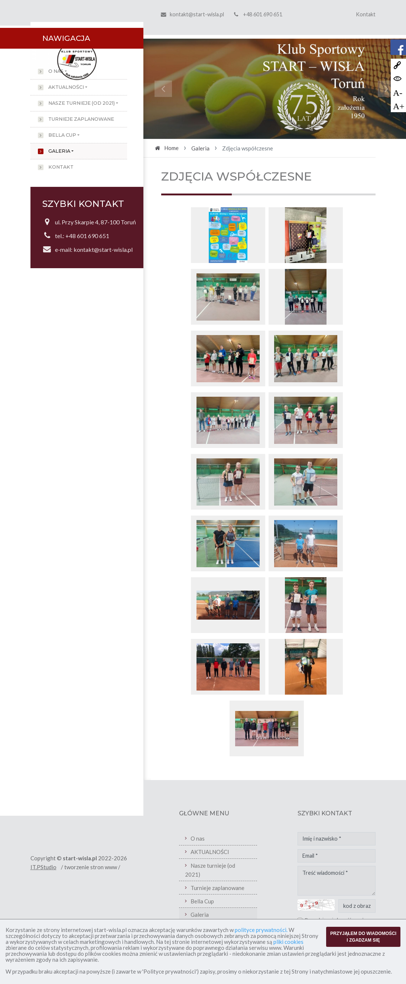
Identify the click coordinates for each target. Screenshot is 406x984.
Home (171, 147)
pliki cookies (288, 941)
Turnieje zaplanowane (81, 119)
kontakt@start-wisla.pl (197, 14)
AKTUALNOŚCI (66, 87)
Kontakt (366, 14)
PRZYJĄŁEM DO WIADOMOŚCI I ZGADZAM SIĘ (363, 937)
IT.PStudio (43, 867)
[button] (163, 89)
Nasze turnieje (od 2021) (81, 103)
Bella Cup (62, 135)
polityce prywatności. (261, 929)
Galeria (59, 151)
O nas (56, 71)
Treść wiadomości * (337, 881)
